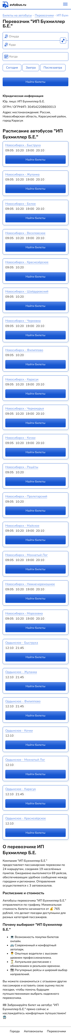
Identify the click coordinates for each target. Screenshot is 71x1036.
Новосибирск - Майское (22, 526)
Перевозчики (44, 15)
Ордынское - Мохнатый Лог (25, 760)
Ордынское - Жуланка (21, 672)
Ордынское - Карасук (20, 789)
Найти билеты (35, 82)
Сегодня (12, 68)
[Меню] (65, 4)
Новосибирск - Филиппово (24, 350)
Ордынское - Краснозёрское (25, 818)
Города (15, 1031)
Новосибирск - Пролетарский (26, 496)
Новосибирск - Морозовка (24, 613)
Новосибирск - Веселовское (25, 233)
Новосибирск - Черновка (23, 321)
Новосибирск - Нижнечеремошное (30, 584)
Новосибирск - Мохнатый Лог (26, 555)
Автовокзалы (33, 1031)
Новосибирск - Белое (20, 204)
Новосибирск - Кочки (20, 438)
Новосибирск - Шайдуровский (26, 291)
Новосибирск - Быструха (23, 145)
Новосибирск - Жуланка (22, 174)
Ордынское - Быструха (21, 643)
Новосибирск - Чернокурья (24, 408)
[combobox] (36, 36)
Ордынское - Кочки (19, 731)
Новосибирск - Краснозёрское (26, 262)
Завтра (31, 68)
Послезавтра (53, 68)
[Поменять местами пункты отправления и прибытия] (63, 41)
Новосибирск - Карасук (21, 379)
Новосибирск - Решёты (21, 467)
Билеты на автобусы (17, 15)
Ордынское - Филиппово (23, 701)
